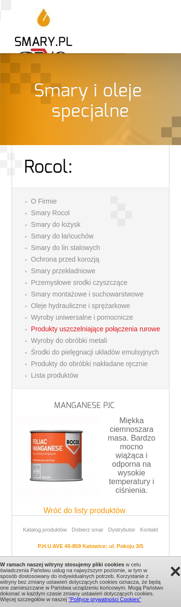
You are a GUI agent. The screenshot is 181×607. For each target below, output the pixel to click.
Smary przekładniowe (63, 271)
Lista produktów (54, 375)
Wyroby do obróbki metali (69, 340)
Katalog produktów (45, 530)
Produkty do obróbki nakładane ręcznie (89, 364)
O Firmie (44, 201)
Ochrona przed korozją (65, 259)
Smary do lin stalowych (65, 248)
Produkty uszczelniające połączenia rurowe (95, 329)
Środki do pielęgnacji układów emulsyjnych (95, 352)
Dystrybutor (121, 530)
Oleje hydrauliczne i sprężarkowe (80, 306)
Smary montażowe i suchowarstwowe (87, 294)
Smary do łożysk (56, 224)
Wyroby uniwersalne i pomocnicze (82, 317)
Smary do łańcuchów (62, 236)
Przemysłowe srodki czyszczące (79, 282)
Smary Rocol (50, 213)
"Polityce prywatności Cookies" (105, 599)
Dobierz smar (87, 530)
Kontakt (149, 530)
